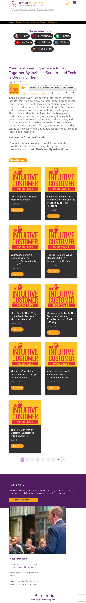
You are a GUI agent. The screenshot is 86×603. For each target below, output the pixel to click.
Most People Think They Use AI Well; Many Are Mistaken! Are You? (24, 316)
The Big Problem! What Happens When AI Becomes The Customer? (60, 258)
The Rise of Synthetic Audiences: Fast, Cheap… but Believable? (24, 374)
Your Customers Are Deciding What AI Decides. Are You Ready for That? (23, 259)
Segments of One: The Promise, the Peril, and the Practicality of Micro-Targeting (61, 201)
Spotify (63, 36)
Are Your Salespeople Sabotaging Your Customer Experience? (59, 374)
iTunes (21, 36)
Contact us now (23, 499)
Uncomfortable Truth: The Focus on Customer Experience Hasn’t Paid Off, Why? (61, 318)
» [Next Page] (53, 459)
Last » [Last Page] (61, 459)
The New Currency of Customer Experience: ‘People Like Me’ (22, 432)
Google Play (42, 49)
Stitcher (43, 42)
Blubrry (62, 42)
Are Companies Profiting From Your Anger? (24, 198)
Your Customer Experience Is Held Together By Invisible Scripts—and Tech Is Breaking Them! (42, 73)
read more (17, 210)
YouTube (24, 42)
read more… (18, 160)
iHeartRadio (42, 36)
